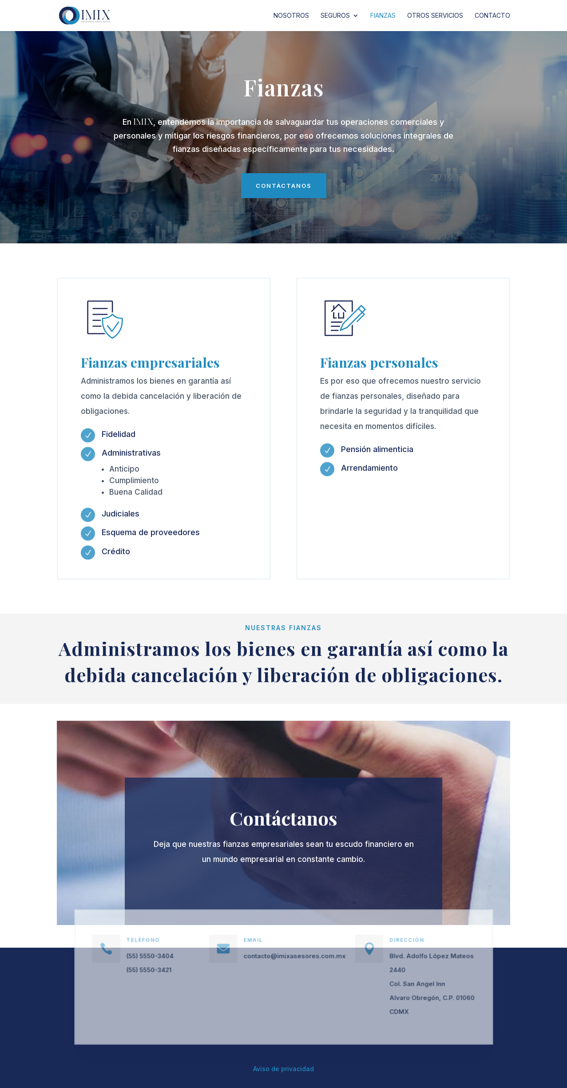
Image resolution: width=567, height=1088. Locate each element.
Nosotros (291, 15)
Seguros (335, 15)
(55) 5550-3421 (162, 970)
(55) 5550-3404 (163, 957)
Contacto (492, 15)
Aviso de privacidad (283, 1068)
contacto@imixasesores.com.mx (293, 957)
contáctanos (284, 185)
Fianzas (383, 15)
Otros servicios (435, 15)
